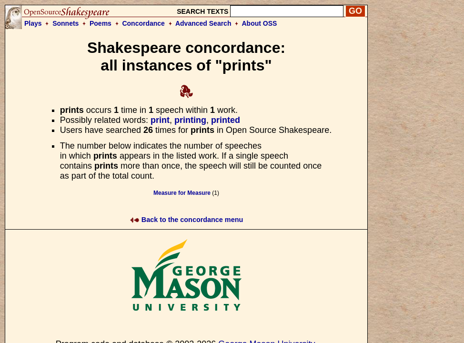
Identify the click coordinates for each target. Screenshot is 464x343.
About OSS (259, 23)
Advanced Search (203, 23)
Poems (100, 23)
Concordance (143, 23)
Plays (33, 23)
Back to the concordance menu (186, 219)
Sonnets (65, 23)
